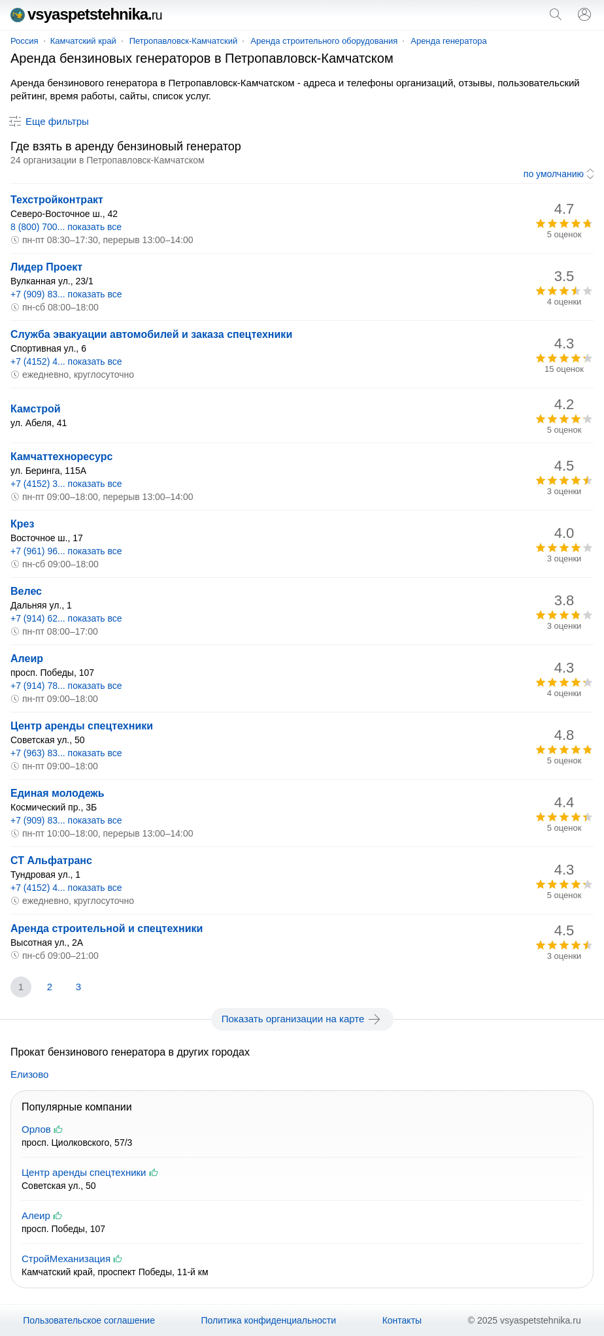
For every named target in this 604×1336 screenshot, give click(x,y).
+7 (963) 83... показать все (66, 753)
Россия (24, 41)
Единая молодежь (57, 793)
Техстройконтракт (56, 199)
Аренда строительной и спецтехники (106, 928)
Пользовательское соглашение (89, 1320)
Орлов (36, 1129)
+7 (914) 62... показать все (66, 618)
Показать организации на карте (302, 1019)
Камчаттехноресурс (61, 456)
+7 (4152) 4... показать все (66, 361)
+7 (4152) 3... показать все (66, 483)
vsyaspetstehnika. (86, 14)
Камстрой (35, 408)
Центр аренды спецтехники (81, 725)
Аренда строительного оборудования (323, 41)
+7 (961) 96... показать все (66, 551)
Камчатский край (83, 41)
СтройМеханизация (66, 1258)
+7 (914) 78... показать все (66, 685)
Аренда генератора (449, 41)
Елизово (29, 1074)
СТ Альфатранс (51, 860)
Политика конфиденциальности (269, 1320)
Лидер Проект (46, 267)
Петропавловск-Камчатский (183, 41)
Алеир (26, 658)
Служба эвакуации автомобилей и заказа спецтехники (151, 334)
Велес (26, 591)
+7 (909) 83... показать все (66, 294)
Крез (22, 523)
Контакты (402, 1320)
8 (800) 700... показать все (66, 227)
